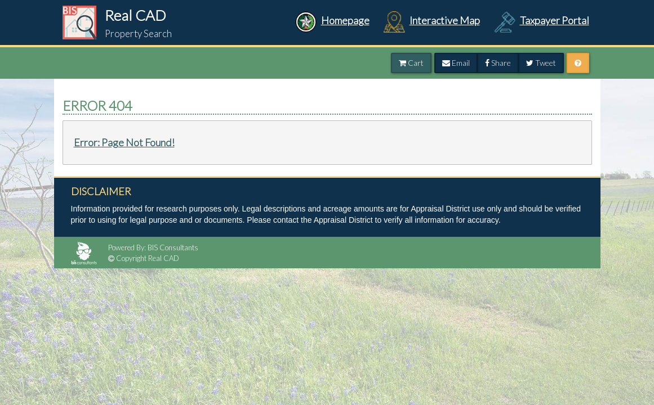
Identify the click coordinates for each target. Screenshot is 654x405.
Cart (411, 63)
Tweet (541, 63)
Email (456, 63)
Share (498, 63)
